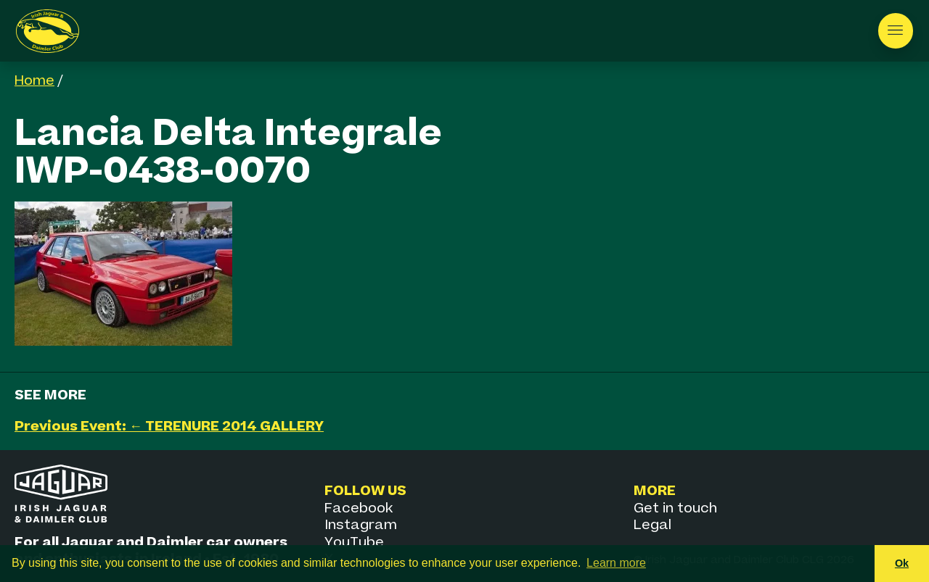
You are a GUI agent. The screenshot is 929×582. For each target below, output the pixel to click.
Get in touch (675, 508)
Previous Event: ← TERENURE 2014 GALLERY (169, 426)
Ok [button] (902, 563)
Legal (652, 525)
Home (34, 80)
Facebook (358, 508)
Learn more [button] (616, 563)
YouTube (354, 542)
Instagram (360, 525)
